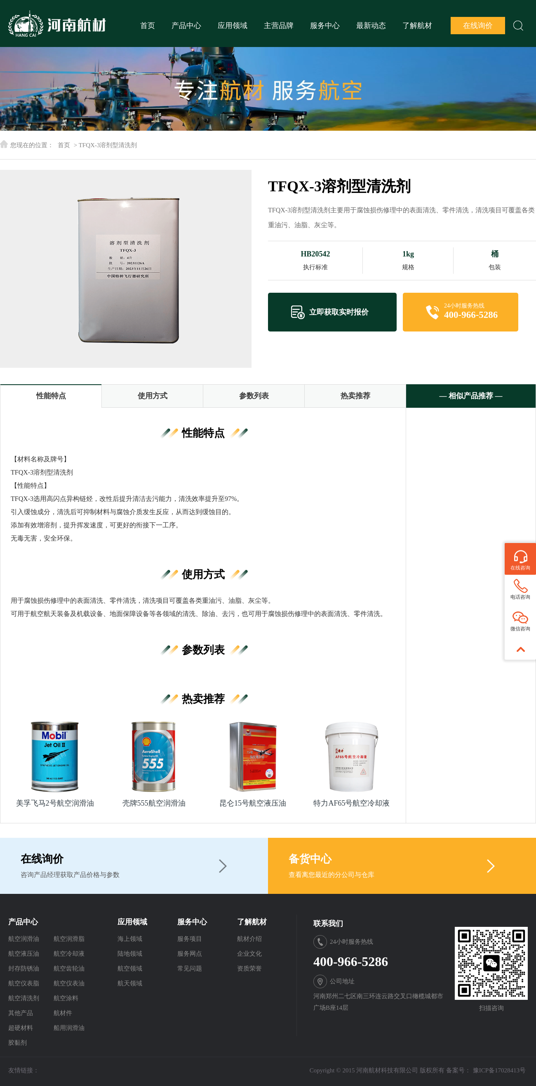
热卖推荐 (355, 396)
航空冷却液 (69, 953)
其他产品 (20, 1013)
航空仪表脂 (23, 983)
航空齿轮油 (69, 968)
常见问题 (189, 968)
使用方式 (152, 396)
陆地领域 (130, 953)
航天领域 (130, 983)
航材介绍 (249, 939)
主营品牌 (279, 25)
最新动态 (371, 25)
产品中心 (186, 25)
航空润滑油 (23, 939)
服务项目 (189, 939)
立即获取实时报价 (339, 312)
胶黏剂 (17, 1042)
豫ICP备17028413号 (499, 1070)
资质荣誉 (249, 968)
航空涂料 (66, 998)
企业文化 (249, 953)
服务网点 (189, 953)
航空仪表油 (69, 983)
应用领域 (232, 25)
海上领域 (130, 939)
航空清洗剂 (23, 998)
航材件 (63, 1013)
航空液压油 (23, 953)
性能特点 (51, 396)
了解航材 (417, 25)
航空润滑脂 (69, 939)
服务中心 (325, 25)
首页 (147, 25)
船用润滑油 (69, 1028)
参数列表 (254, 396)
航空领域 (130, 968)
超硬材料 (20, 1028)
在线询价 (478, 25)
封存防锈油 (23, 968)
